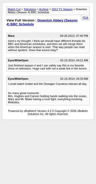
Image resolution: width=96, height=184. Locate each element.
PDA (85, 17)
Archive (44, 9)
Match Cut (14, 9)
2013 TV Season (62, 9)
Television (30, 9)
